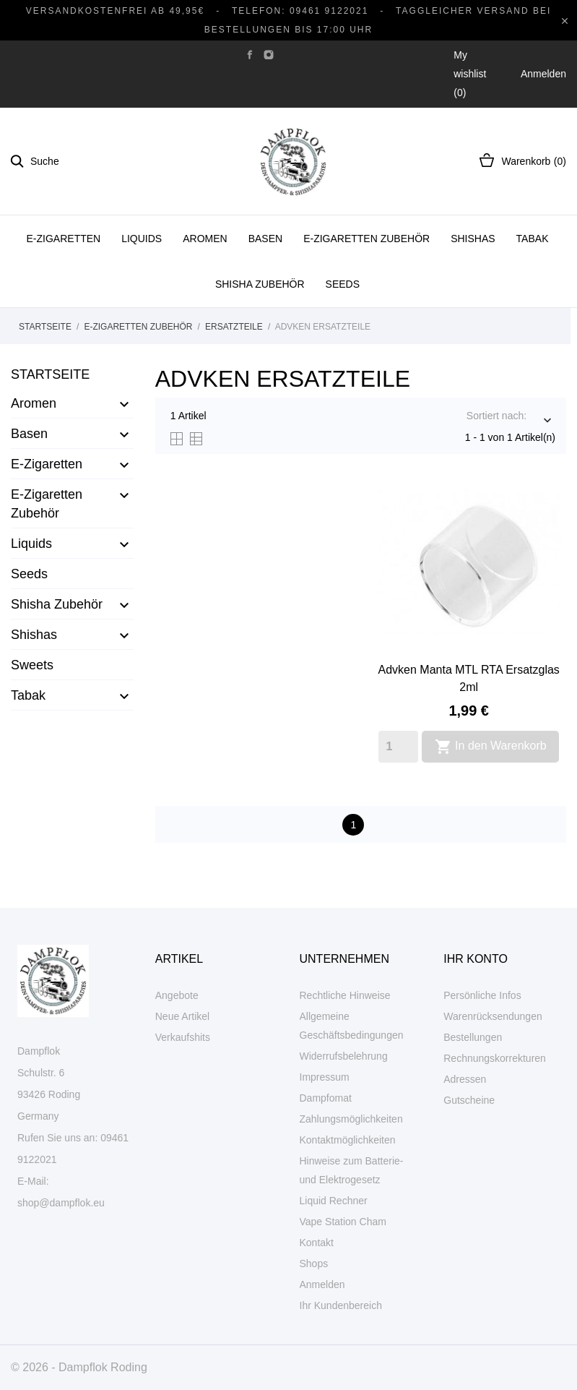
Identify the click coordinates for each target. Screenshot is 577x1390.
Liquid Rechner (334, 1200)
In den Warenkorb (491, 746)
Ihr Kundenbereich (341, 1305)
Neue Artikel (182, 1016)
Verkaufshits (182, 1037)
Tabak (532, 238)
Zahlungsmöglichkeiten (351, 1119)
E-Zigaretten (64, 238)
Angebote (177, 995)
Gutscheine (469, 1100)
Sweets (32, 665)
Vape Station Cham (343, 1221)
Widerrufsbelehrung (344, 1056)
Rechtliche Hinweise (345, 995)
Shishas (473, 238)
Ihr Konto (475, 959)
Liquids (141, 238)
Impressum (325, 1077)
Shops (314, 1263)
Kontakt (317, 1242)
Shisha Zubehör (260, 284)
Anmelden (322, 1284)
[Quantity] (398, 747)
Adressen (464, 1079)
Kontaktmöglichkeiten (348, 1140)
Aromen (205, 238)
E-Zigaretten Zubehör (366, 238)
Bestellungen (472, 1037)
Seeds (343, 284)
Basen (265, 238)
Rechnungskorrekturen (494, 1058)
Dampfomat (326, 1098)
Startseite (50, 374)
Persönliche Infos (482, 995)
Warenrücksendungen (492, 1016)
